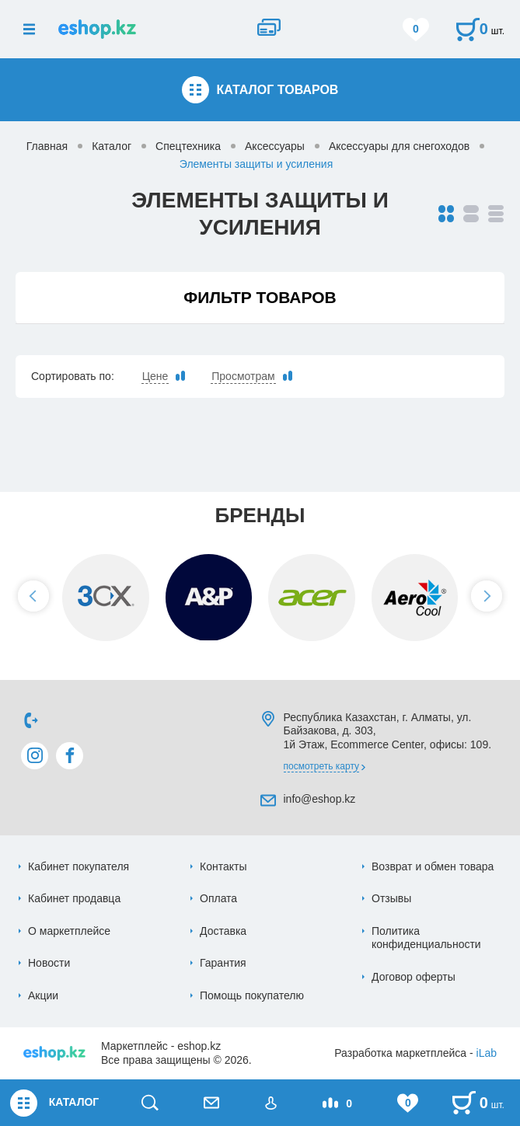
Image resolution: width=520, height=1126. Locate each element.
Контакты (223, 866)
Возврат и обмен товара (433, 866)
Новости (49, 963)
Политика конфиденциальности (426, 938)
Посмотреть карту (322, 766)
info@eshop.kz (320, 799)
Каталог (111, 146)
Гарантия (223, 963)
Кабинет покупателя (78, 866)
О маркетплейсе (69, 931)
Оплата (218, 898)
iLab (486, 1053)
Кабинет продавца (74, 898)
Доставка (223, 931)
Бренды (260, 515)
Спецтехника (188, 146)
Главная (47, 146)
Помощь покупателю (252, 995)
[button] (33, 596)
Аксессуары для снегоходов (399, 146)
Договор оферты (413, 977)
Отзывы (391, 898)
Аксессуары (275, 146)
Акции (43, 995)
